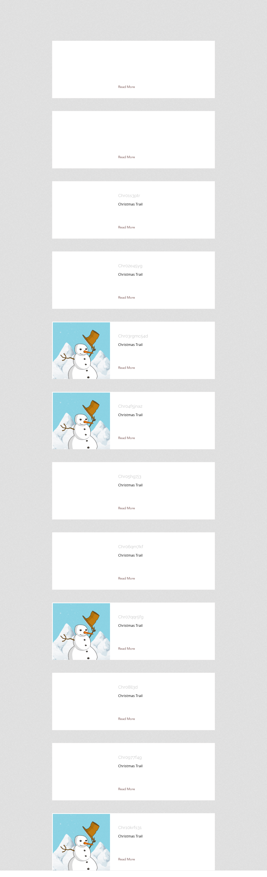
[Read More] (130, 227)
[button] (130, 87)
